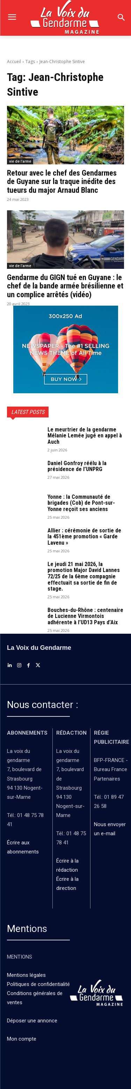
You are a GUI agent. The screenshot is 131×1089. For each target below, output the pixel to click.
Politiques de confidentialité (38, 984)
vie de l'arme (20, 161)
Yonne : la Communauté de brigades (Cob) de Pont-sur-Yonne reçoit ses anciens (81, 503)
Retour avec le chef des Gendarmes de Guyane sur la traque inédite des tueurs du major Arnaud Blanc (62, 181)
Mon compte (21, 1039)
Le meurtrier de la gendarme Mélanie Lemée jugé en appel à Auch (85, 435)
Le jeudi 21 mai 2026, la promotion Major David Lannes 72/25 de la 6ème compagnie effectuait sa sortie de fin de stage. (84, 576)
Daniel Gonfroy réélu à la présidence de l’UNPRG (77, 466)
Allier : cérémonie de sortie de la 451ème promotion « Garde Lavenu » (84, 536)
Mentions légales (26, 975)
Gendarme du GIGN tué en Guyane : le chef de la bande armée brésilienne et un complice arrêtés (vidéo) (65, 286)
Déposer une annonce (32, 1020)
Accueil (14, 61)
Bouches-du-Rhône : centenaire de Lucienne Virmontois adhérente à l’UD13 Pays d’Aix (85, 616)
